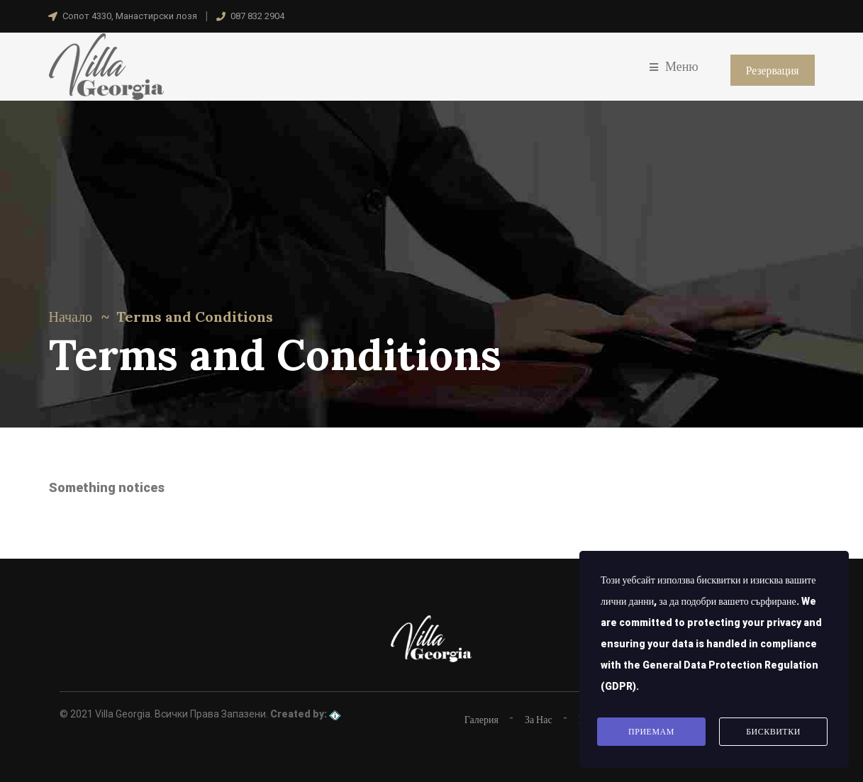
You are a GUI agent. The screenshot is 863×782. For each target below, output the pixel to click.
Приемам (651, 732)
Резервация (771, 70)
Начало (71, 316)
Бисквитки (773, 732)
